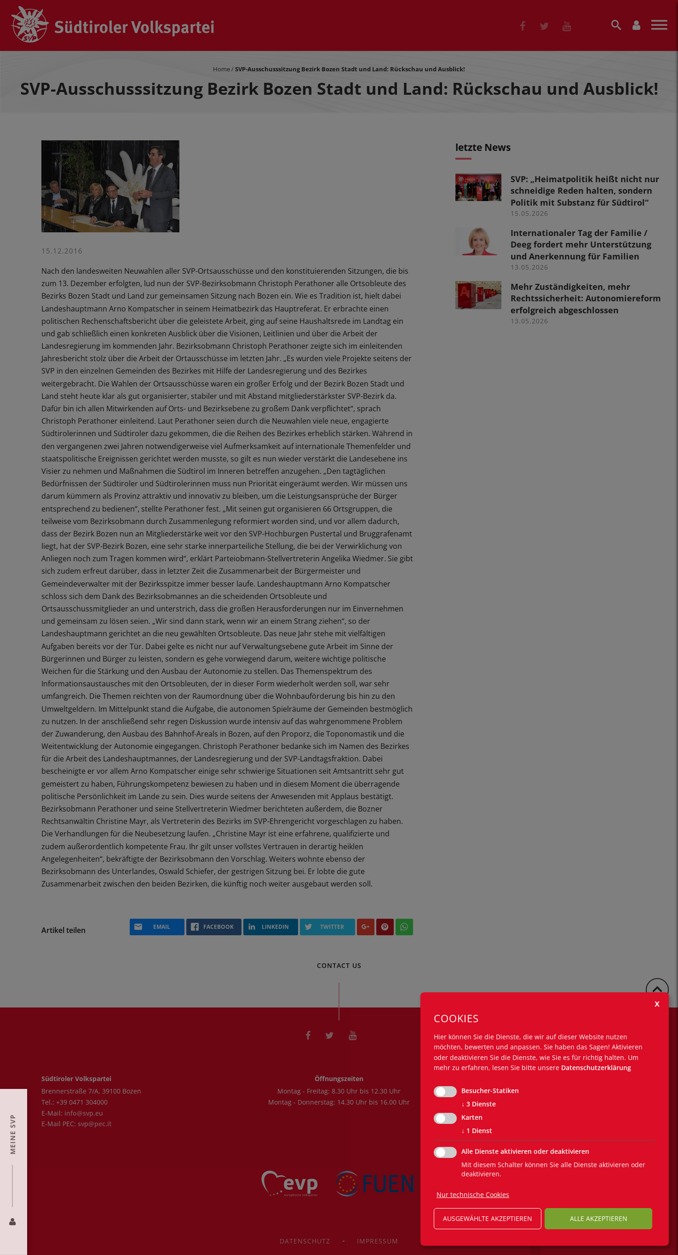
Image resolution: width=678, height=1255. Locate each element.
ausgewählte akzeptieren (487, 1218)
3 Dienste (478, 1104)
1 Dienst (476, 1130)
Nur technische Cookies (473, 1194)
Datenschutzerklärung (596, 1067)
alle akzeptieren (598, 1218)
